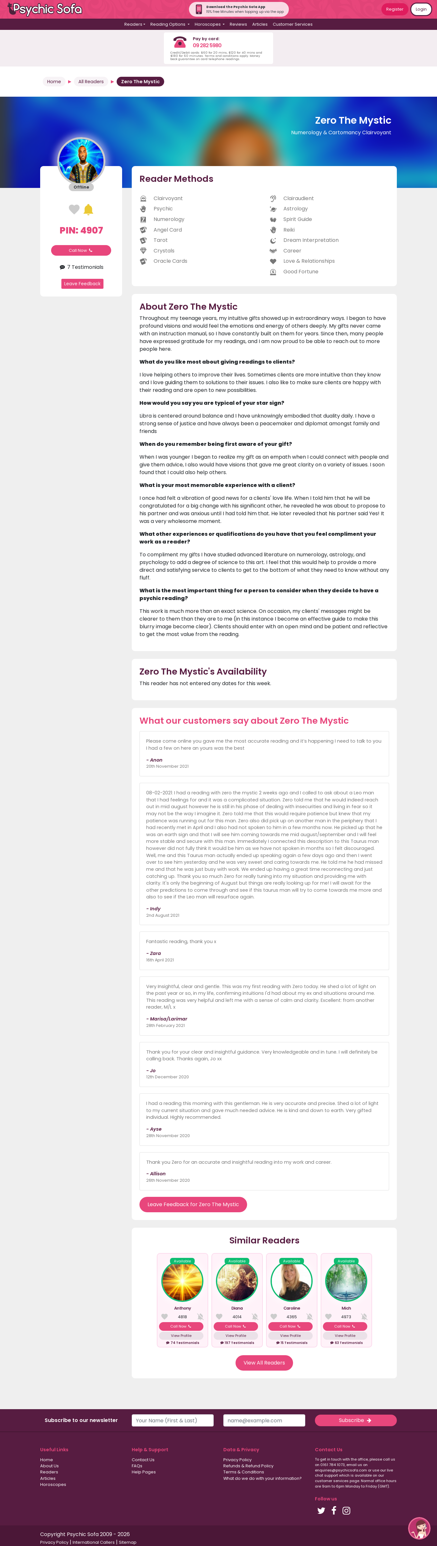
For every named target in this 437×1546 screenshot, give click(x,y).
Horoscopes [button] (208, 24)
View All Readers (264, 1362)
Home (54, 81)
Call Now (81, 250)
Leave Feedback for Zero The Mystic (193, 1204)
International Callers (94, 1542)
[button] (419, 1528)
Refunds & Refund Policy (248, 1466)
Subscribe (355, 1420)
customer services (332, 1480)
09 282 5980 (207, 45)
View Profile (181, 1335)
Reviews (238, 24)
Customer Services (293, 24)
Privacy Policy (237, 1459)
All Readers (91, 81)
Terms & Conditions (243, 1472)
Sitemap (128, 1542)
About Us (49, 1466)
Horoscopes (53, 1484)
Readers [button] (133, 24)
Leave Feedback (82, 283)
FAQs (137, 1466)
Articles (260, 24)
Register (395, 9)
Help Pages (144, 1472)
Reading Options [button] (168, 24)
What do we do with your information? (262, 1478)
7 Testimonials (81, 267)
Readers (49, 1472)
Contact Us (143, 1459)
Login (421, 9)
